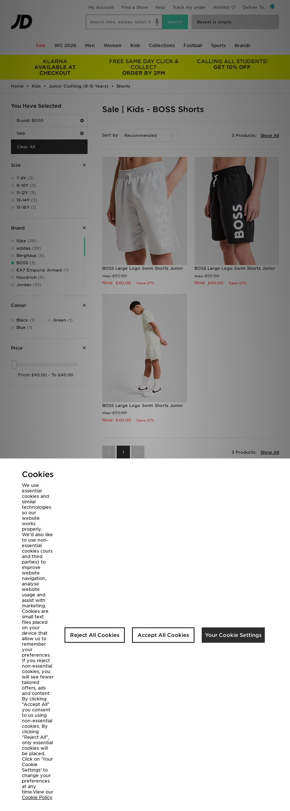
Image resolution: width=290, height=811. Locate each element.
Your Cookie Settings (233, 635)
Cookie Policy (37, 797)
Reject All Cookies (94, 635)
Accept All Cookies (163, 635)
